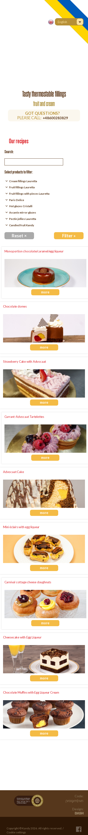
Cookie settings (16, 832)
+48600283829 (55, 118)
